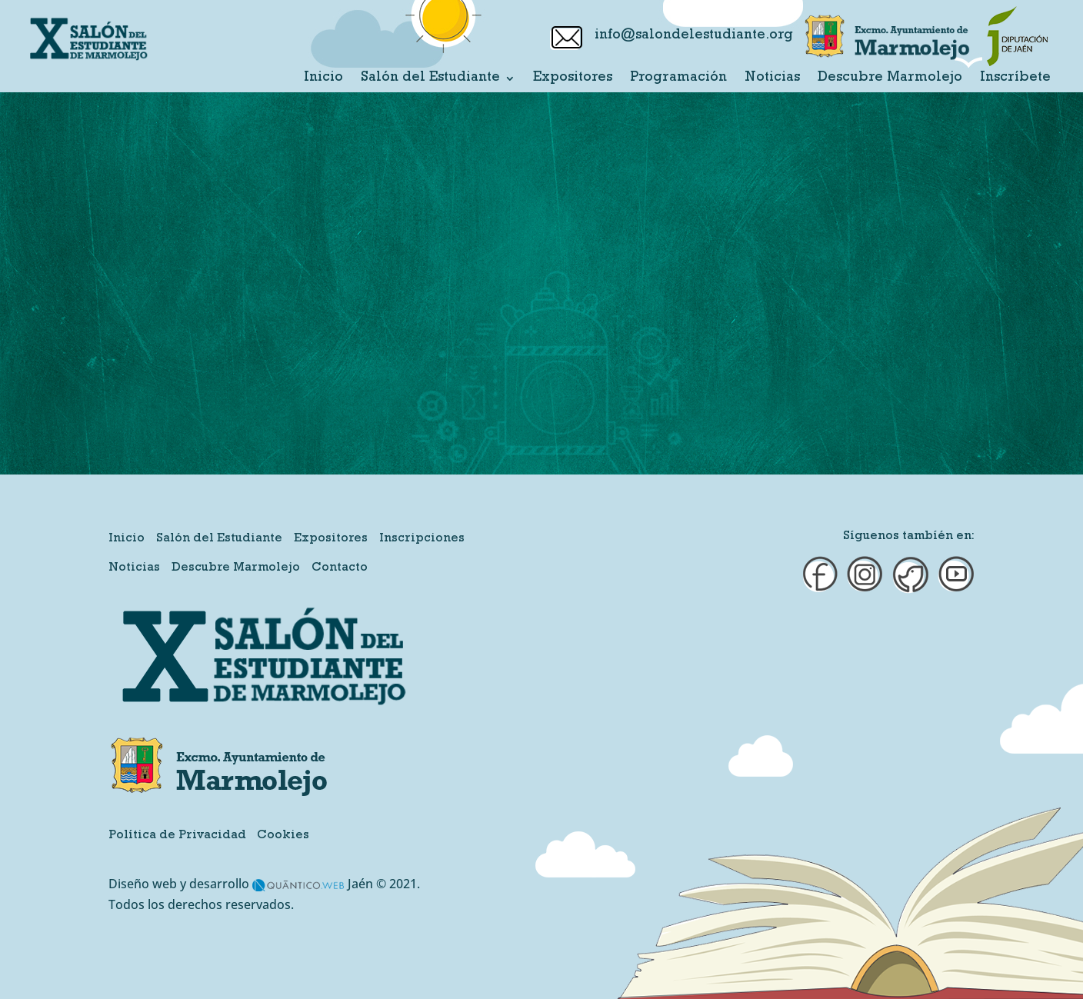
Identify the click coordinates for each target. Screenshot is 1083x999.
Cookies (283, 836)
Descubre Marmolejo (890, 78)
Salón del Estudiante (430, 78)
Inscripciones (422, 539)
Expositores (572, 78)
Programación (678, 78)
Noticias (772, 78)
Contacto (340, 568)
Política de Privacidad (177, 836)
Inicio (323, 78)
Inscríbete (1015, 78)
